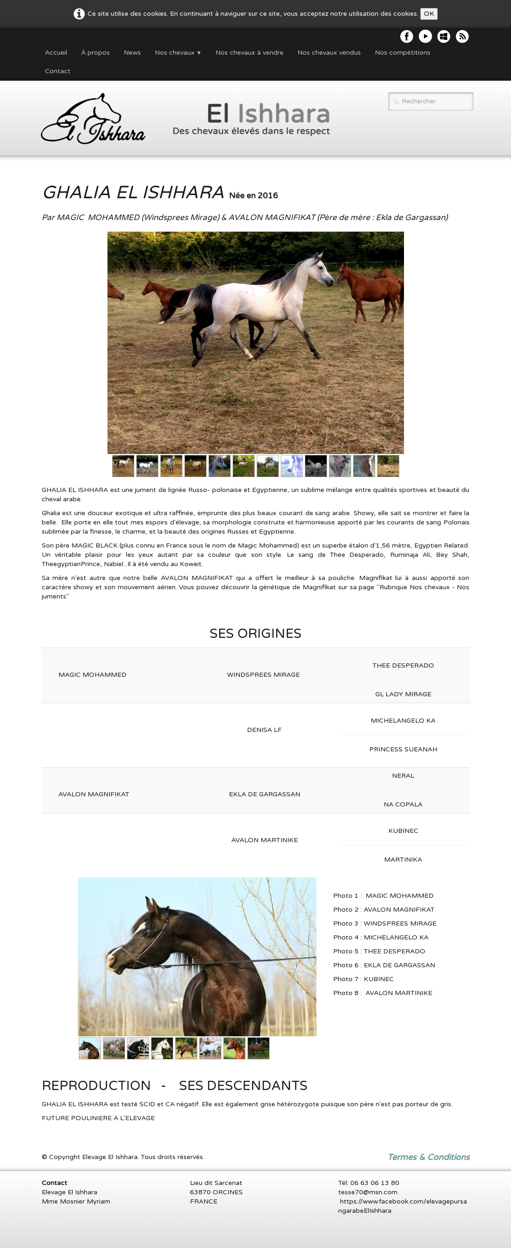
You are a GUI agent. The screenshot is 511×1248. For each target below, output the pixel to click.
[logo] (180, 119)
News (132, 53)
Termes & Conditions (428, 1157)
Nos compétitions (402, 53)
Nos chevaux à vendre (249, 53)
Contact (57, 71)
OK (429, 14)
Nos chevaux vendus (329, 53)
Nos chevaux (178, 53)
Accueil (56, 53)
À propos (95, 53)
